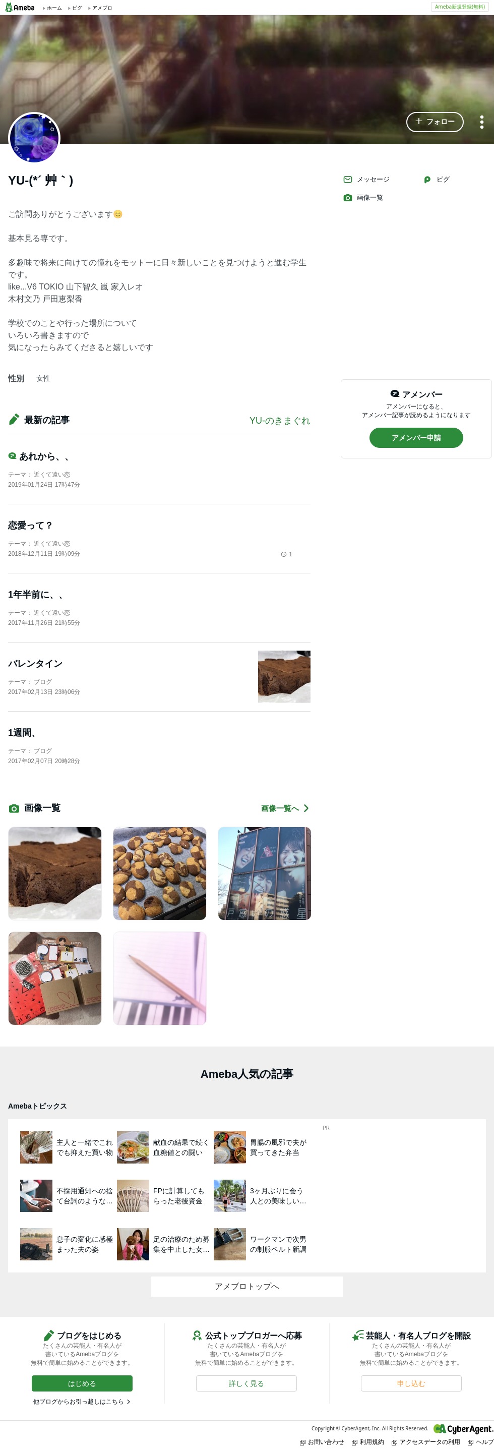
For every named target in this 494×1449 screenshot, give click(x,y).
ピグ (436, 180)
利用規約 (368, 1441)
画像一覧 (363, 198)
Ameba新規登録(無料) (460, 6)
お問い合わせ (322, 1441)
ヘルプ (481, 1441)
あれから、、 (41, 456)
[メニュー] (482, 123)
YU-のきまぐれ (280, 421)
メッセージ (366, 180)
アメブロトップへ (247, 1286)
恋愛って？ (30, 525)
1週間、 (24, 733)
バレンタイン (35, 664)
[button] (435, 122)
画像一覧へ (286, 808)
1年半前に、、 (38, 595)
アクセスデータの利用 (426, 1441)
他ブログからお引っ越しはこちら (78, 1401)
